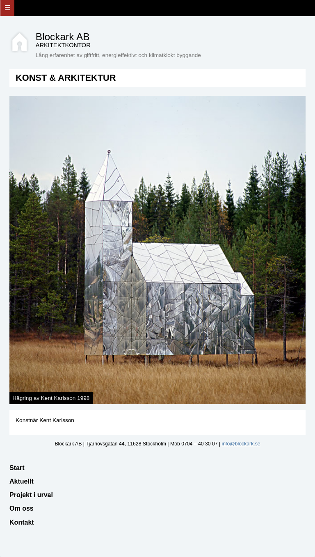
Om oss (21, 508)
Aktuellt (21, 481)
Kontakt (21, 522)
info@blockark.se (241, 444)
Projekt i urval (31, 494)
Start (16, 467)
